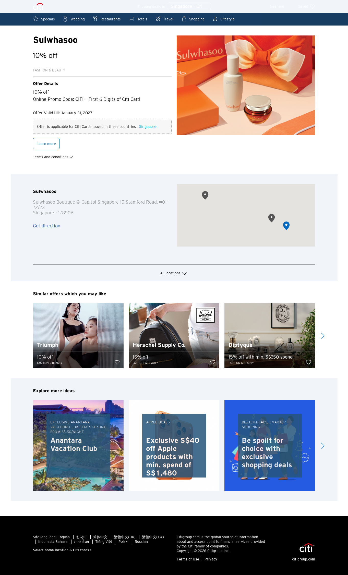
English (63, 537)
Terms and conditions (53, 157)
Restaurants (106, 19)
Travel (164, 19)
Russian (141, 542)
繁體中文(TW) (153, 537)
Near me (280, 6)
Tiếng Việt (103, 542)
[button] (286, 226)
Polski (123, 542)
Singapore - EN (189, 6)
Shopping (193, 19)
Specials (44, 19)
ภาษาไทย (81, 542)
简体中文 (100, 537)
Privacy (211, 560)
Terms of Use (188, 560)
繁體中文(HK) (125, 537)
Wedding (74, 19)
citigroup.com (303, 560)
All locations (174, 274)
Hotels (137, 19)
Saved (306, 6)
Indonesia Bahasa (53, 542)
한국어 (81, 537)
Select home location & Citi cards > (62, 550)
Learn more (46, 144)
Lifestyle (223, 19)
